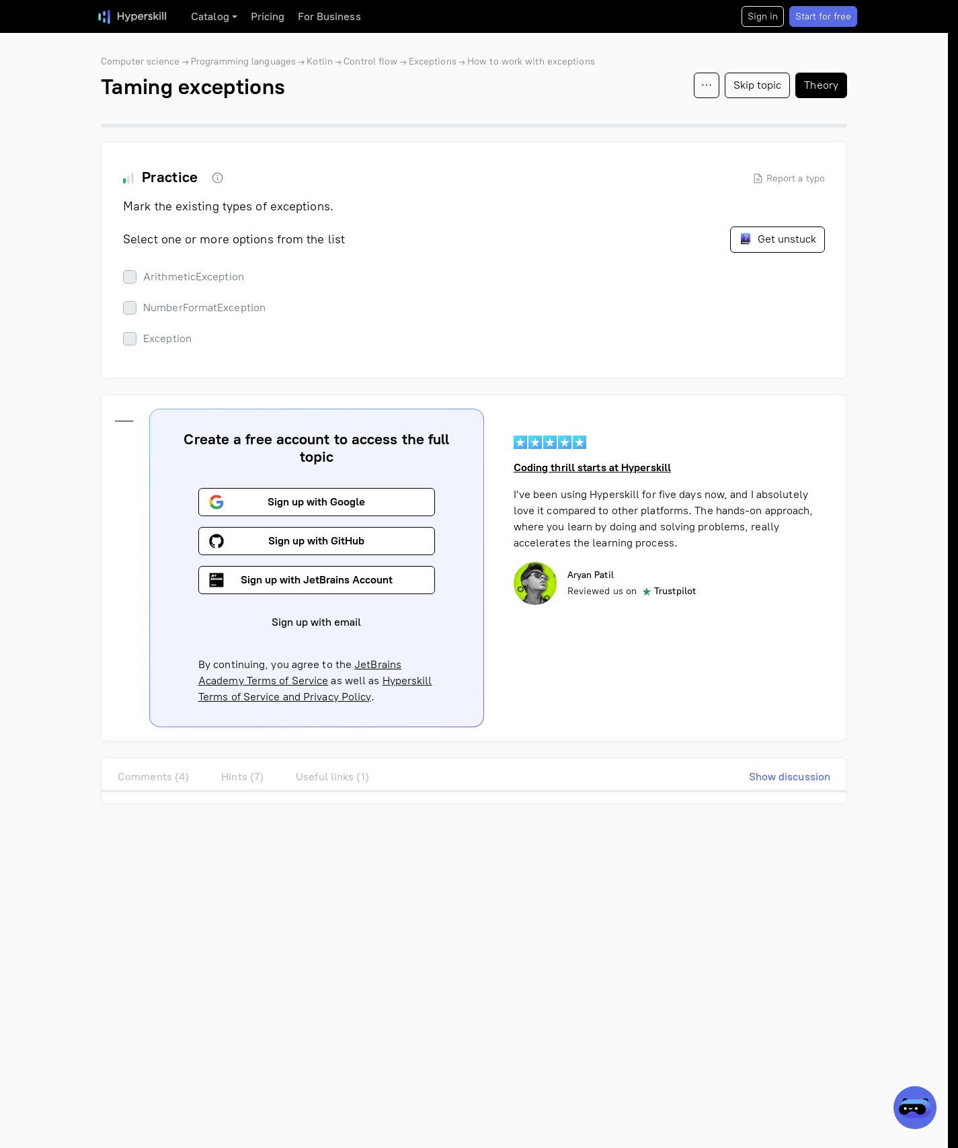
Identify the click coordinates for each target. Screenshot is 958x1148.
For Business (329, 16)
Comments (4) (153, 776)
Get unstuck (777, 238)
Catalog (210, 16)
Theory (821, 85)
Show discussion (790, 776)
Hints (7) (242, 776)
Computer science (140, 61)
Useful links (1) (332, 776)
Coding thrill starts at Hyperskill (592, 467)
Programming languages (243, 61)
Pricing (268, 16)
